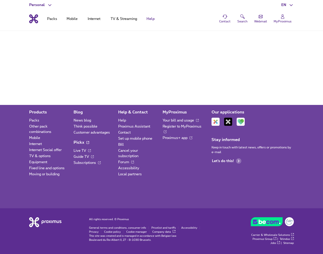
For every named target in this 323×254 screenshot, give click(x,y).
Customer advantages (92, 132)
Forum (126, 162)
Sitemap (288, 243)
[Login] (282, 19)
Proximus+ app (177, 138)
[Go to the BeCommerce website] (272, 222)
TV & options (40, 156)
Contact (124, 132)
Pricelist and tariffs (163, 227)
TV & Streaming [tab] (124, 19)
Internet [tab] (94, 19)
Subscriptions (87, 163)
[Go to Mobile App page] (216, 122)
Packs (34, 120)
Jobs (275, 243)
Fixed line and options (47, 168)
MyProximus (175, 112)
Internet (35, 144)
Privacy (94, 231)
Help (122, 120)
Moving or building (44, 174)
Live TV (82, 150)
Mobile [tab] (72, 19)
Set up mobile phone (135, 138)
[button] (287, 5)
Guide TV (84, 156)
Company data (163, 231)
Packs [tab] (52, 19)
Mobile (34, 138)
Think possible (85, 126)
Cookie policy (112, 231)
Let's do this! (226, 161)
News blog (82, 120)
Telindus (287, 239)
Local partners (130, 174)
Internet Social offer (45, 150)
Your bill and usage (181, 120)
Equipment (38, 162)
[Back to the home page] (33, 18)
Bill (121, 144)
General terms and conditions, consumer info (117, 227)
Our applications (228, 112)
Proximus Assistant (134, 126)
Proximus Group (264, 239)
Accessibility (128, 168)
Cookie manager (136, 231)
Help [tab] (150, 19)
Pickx (81, 143)
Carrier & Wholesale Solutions (272, 235)
